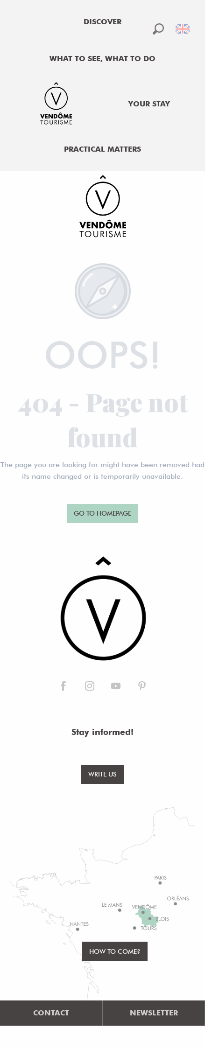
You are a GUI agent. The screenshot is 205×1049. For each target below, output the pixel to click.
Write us (102, 774)
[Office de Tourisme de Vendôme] (102, 207)
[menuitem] (102, 22)
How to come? (115, 951)
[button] (158, 29)
